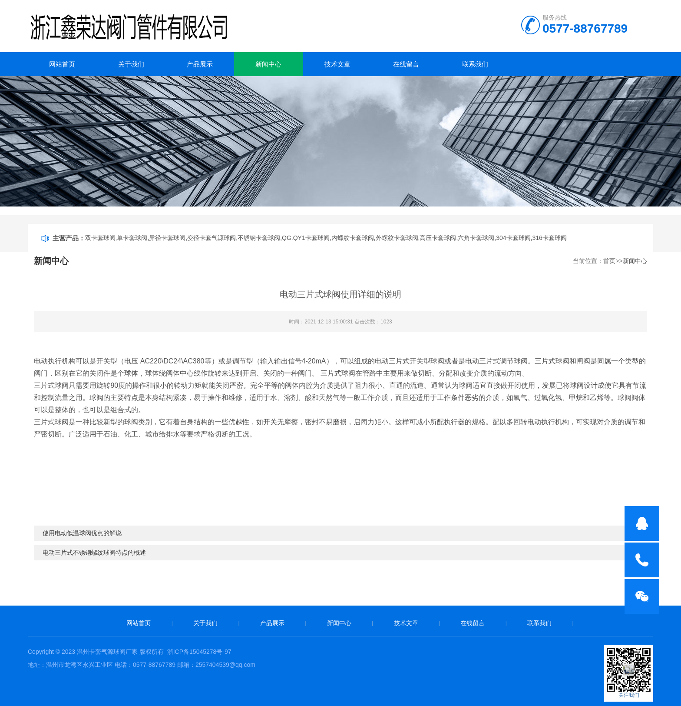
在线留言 (406, 64)
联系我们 (475, 64)
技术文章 (337, 64)
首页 (609, 260)
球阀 (96, 397)
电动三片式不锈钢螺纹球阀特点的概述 (94, 552)
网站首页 (62, 64)
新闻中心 (268, 64)
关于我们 (131, 64)
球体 (131, 373)
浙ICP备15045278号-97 (199, 651)
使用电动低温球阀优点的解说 (82, 533)
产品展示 (200, 64)
